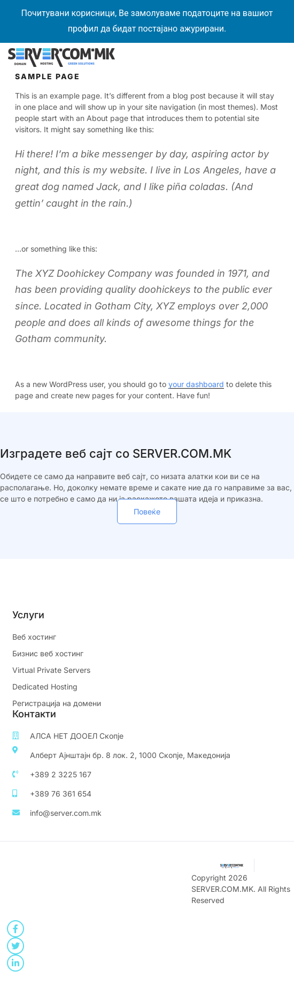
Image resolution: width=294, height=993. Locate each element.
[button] (147, 511)
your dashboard (196, 384)
